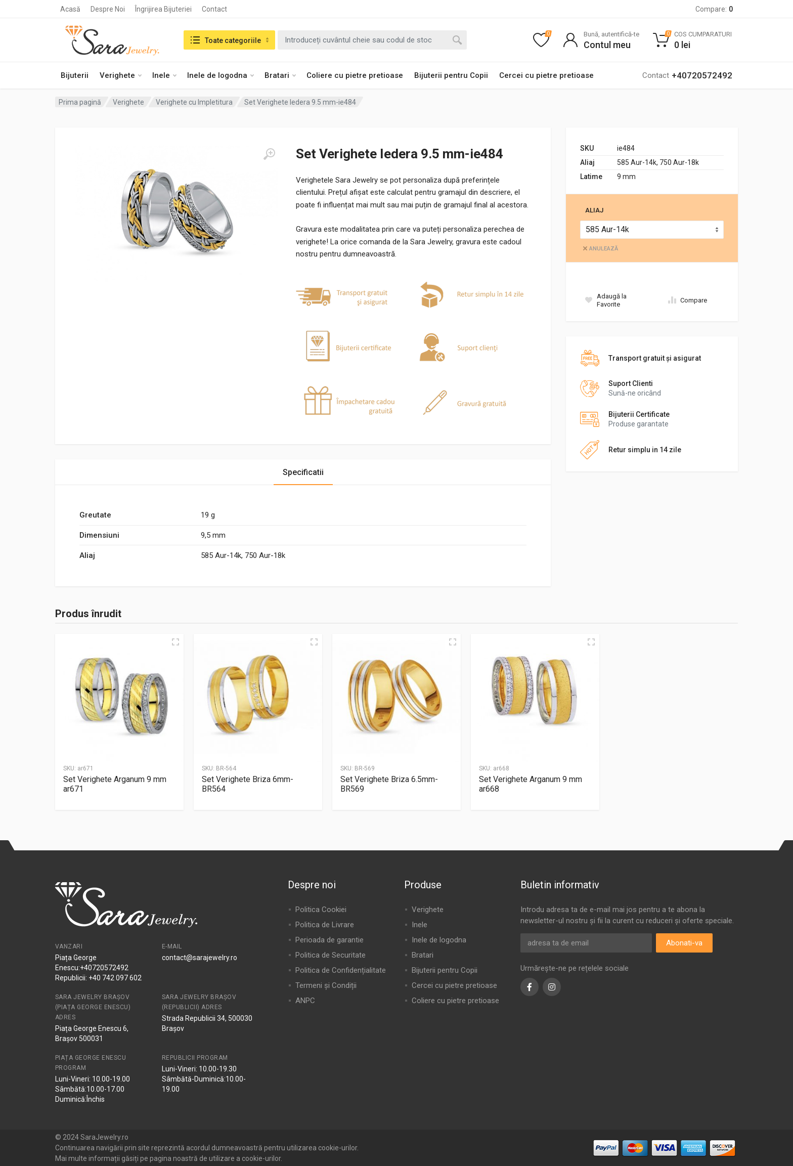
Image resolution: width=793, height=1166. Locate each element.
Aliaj (594, 210)
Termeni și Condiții (326, 985)
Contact (214, 9)
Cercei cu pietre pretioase (546, 75)
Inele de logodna (220, 75)
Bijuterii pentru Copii (451, 75)
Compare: (714, 9)
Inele (164, 75)
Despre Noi (108, 9)
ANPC (305, 1000)
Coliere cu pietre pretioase (354, 75)
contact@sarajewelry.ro (199, 958)
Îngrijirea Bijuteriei (163, 9)
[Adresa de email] (586, 943)
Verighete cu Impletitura (194, 102)
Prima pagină (80, 102)
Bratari (280, 75)
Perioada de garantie (329, 939)
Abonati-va (684, 942)
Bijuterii (75, 75)
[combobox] (372, 40)
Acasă (70, 9)
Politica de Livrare (324, 924)
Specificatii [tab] (303, 472)
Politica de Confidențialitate (340, 970)
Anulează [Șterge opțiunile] (603, 248)
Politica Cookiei (320, 909)
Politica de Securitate (330, 955)
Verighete (121, 75)
